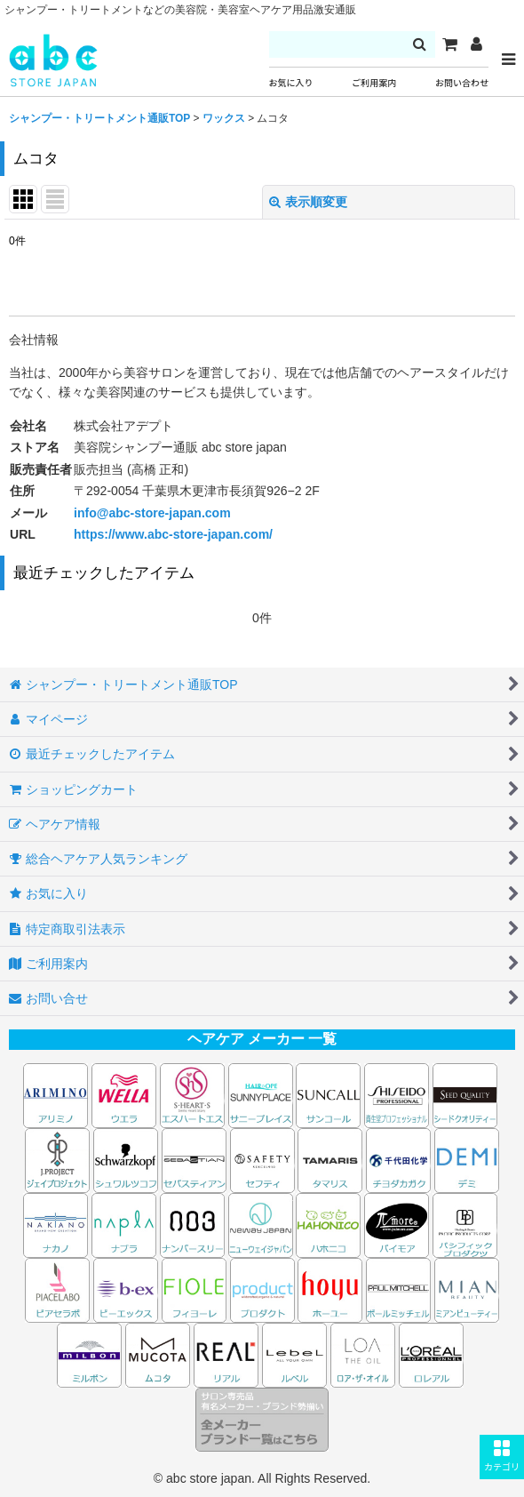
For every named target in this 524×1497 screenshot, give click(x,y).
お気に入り (291, 83)
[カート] (449, 44)
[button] (502, 1457)
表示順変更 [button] (308, 202)
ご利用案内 (374, 83)
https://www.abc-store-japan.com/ (173, 534)
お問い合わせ (461, 83)
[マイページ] (476, 44)
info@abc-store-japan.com (152, 513)
